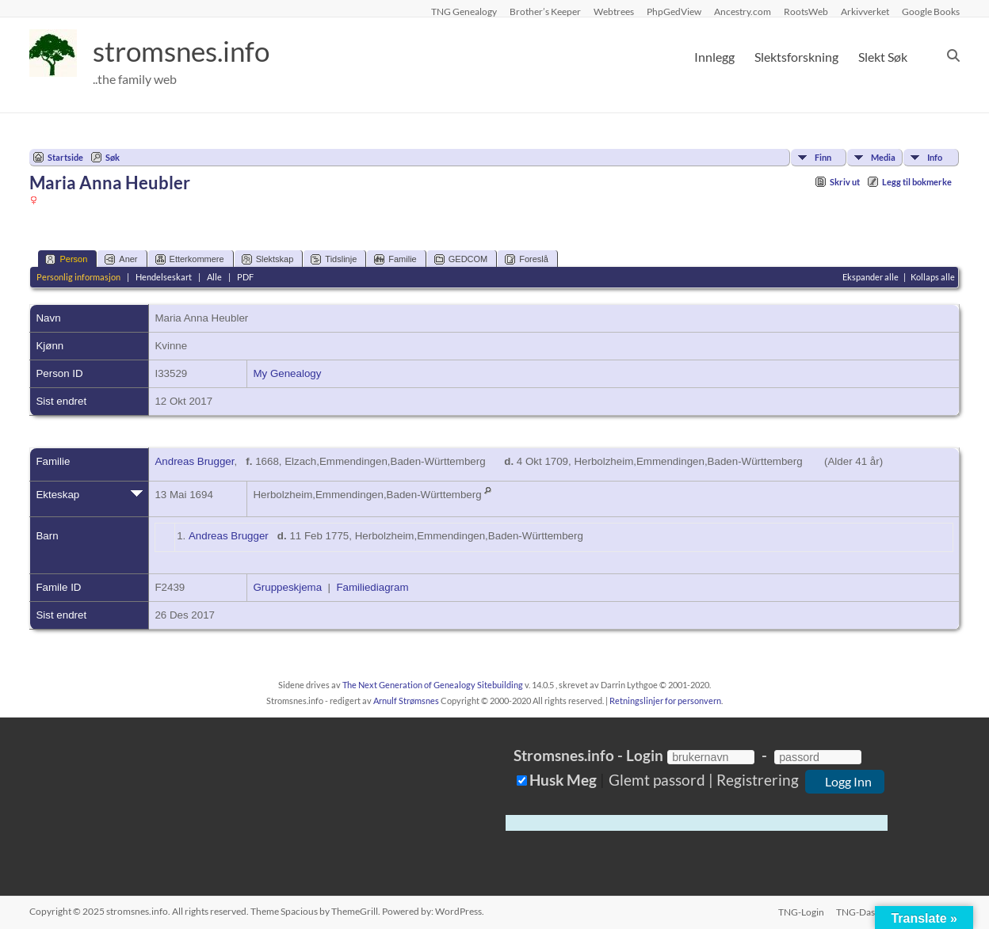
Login (644, 755)
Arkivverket (865, 11)
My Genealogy (287, 373)
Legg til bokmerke (917, 182)
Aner (121, 259)
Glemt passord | (661, 780)
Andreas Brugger (194, 461)
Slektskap (268, 259)
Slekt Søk (882, 56)
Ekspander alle (870, 277)
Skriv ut (845, 182)
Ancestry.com (742, 11)
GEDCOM (461, 259)
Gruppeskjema (287, 587)
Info (934, 157)
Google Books (931, 11)
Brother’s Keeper (545, 11)
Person (66, 259)
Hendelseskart (164, 277)
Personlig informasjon (78, 277)
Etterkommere (189, 259)
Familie (395, 259)
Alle (214, 277)
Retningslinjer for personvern (665, 700)
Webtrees (614, 11)
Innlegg (714, 56)
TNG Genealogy (464, 11)
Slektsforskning (796, 56)
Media (883, 157)
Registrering (757, 780)
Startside (65, 157)
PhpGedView (674, 11)
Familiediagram (372, 587)
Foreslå (526, 259)
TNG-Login (800, 911)
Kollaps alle (933, 277)
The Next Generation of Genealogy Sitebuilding (432, 685)
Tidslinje (334, 259)
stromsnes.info (185, 51)
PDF (245, 277)
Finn (823, 157)
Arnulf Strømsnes (406, 700)
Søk (112, 157)
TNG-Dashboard (871, 911)
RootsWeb (806, 11)
